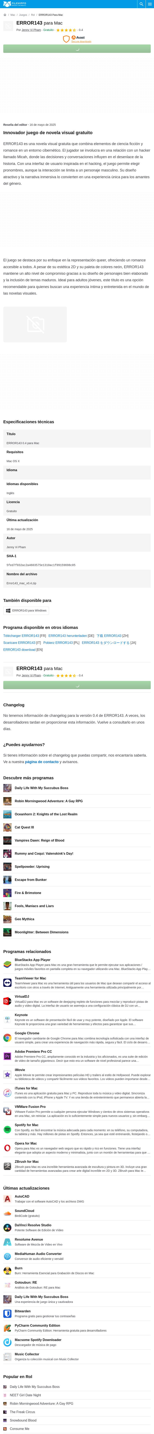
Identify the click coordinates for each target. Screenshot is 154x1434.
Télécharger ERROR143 (21, 636)
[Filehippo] (14, 4)
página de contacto (42, 762)
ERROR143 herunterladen (68, 636)
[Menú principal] (150, 4)
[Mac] (12, 15)
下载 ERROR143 (109, 636)
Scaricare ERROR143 (19, 642)
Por (28, 30)
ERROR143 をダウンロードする (106, 642)
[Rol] (33, 15)
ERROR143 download (19, 649)
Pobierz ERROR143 (58, 642)
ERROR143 (39, 23)
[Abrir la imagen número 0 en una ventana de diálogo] (35, 324)
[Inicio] (5, 15)
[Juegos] (23, 15)
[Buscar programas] (141, 4)
